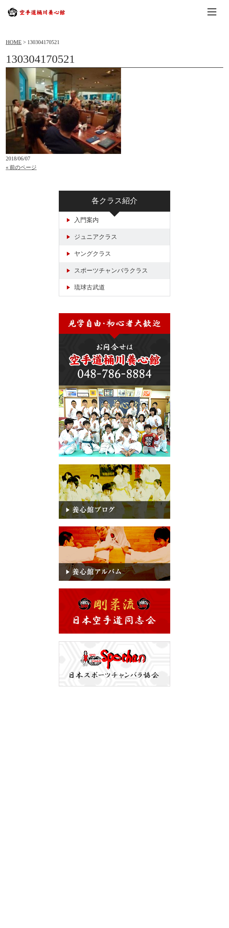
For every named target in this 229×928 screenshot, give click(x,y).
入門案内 (83, 220)
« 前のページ (21, 167)
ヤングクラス (89, 253)
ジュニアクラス (92, 237)
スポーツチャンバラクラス (107, 270)
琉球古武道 (86, 287)
